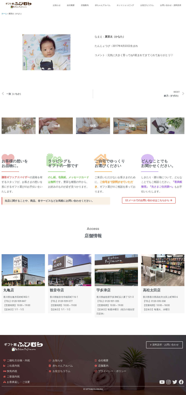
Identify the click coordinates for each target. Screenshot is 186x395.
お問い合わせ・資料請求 (170, 5)
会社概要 (71, 5)
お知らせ (57, 5)
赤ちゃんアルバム (102, 5)
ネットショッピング (125, 5)
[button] (149, 200)
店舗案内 (85, 5)
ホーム (4, 14)
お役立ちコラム (147, 5)
